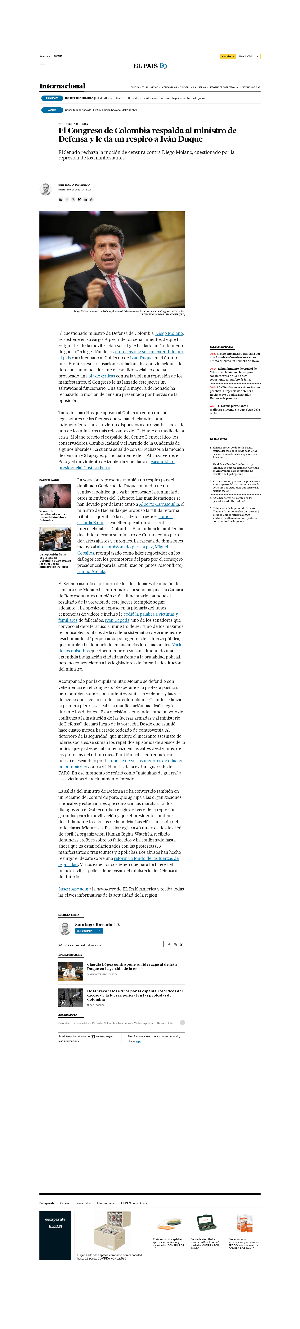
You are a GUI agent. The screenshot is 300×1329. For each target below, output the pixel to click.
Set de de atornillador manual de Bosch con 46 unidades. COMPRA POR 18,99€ (205, 1244)
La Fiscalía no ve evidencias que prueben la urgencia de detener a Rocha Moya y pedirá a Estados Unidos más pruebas (235, 393)
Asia (193, 87)
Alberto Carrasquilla (159, 504)
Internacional (62, 86)
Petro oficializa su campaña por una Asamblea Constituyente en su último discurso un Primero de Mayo (235, 357)
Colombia (63, 1023)
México (154, 87)
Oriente (184, 87)
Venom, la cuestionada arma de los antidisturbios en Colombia (54, 516)
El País (90, 1005)
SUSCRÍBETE (228, 56)
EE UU (145, 87)
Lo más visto (218, 439)
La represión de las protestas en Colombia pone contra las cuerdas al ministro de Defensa (55, 560)
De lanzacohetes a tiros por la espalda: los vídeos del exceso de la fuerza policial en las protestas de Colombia (135, 995)
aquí (138, 1041)
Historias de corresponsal (224, 87)
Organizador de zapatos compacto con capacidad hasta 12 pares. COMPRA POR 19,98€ (109, 1256)
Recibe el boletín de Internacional (83, 945)
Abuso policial (164, 1023)
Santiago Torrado (74, 184)
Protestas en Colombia (73, 124)
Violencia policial (143, 1023)
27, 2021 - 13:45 (79, 190)
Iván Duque (141, 357)
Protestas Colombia (103, 1023)
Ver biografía (89, 931)
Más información (68, 1040)
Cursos (64, 1203)
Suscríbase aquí (73, 889)
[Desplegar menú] (42, 66)
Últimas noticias (251, 87)
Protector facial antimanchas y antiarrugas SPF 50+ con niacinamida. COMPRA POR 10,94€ (244, 1244)
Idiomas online (106, 1203)
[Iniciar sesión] (249, 56)
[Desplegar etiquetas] (182, 1022)
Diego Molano (169, 333)
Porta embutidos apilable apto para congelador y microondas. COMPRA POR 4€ (168, 1244)
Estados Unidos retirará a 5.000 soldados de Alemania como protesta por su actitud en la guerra (135, 98)
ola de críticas (101, 376)
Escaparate (47, 1203)
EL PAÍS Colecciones (134, 1203)
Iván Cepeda (117, 620)
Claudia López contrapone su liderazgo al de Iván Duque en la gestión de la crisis (132, 967)
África (202, 87)
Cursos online (83, 1203)
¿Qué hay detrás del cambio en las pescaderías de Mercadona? (232, 499)
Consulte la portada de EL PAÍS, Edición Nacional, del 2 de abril (101, 109)
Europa (135, 87)
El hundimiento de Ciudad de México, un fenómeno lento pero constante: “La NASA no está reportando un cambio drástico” (233, 374)
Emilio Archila (91, 571)
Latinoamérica (169, 87)
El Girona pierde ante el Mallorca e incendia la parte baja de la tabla (235, 409)
